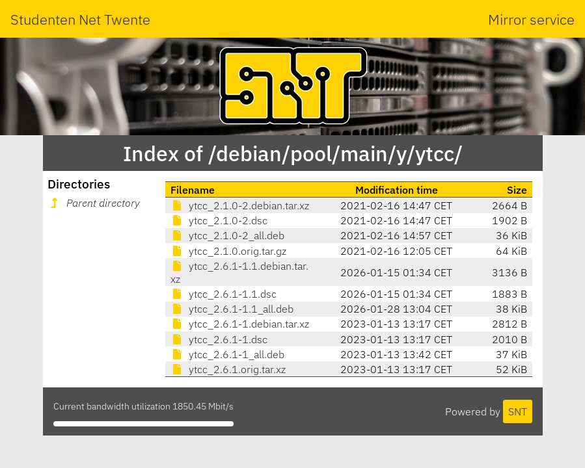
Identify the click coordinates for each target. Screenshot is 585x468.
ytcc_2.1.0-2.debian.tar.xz (239, 205)
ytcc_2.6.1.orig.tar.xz (228, 369)
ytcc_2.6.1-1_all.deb (227, 354)
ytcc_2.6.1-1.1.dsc (223, 293)
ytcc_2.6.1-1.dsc (218, 339)
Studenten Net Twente (80, 19)
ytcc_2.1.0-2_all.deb (227, 235)
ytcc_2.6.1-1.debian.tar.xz (239, 323)
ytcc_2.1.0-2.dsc (218, 220)
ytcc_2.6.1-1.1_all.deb (231, 308)
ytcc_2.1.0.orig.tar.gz (228, 250)
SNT (517, 411)
